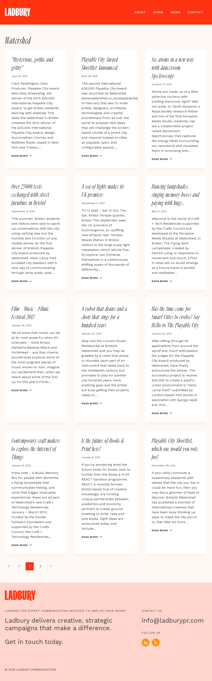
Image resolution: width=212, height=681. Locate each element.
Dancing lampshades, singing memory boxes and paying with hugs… (175, 195)
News (175, 12)
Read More (22, 155)
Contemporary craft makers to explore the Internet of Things (35, 449)
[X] (156, 642)
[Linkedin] (145, 642)
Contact (195, 12)
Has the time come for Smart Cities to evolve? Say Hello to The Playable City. (176, 317)
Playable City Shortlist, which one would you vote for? (175, 449)
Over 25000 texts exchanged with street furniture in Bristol (30, 195)
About (140, 12)
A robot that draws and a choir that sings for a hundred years (104, 317)
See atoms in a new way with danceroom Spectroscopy (173, 68)
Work (158, 12)
